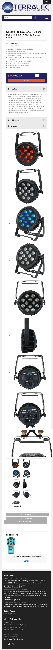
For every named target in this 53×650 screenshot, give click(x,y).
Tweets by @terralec (9, 614)
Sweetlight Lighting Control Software (15, 602)
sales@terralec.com (16, 639)
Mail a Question (25, 522)
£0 (47, 1)
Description (26, 89)
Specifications (26, 120)
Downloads (26, 126)
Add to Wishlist (27, 515)
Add (26, 80)
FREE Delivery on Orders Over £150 (16, 589)
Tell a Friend (26, 518)
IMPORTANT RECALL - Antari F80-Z (16, 579)
